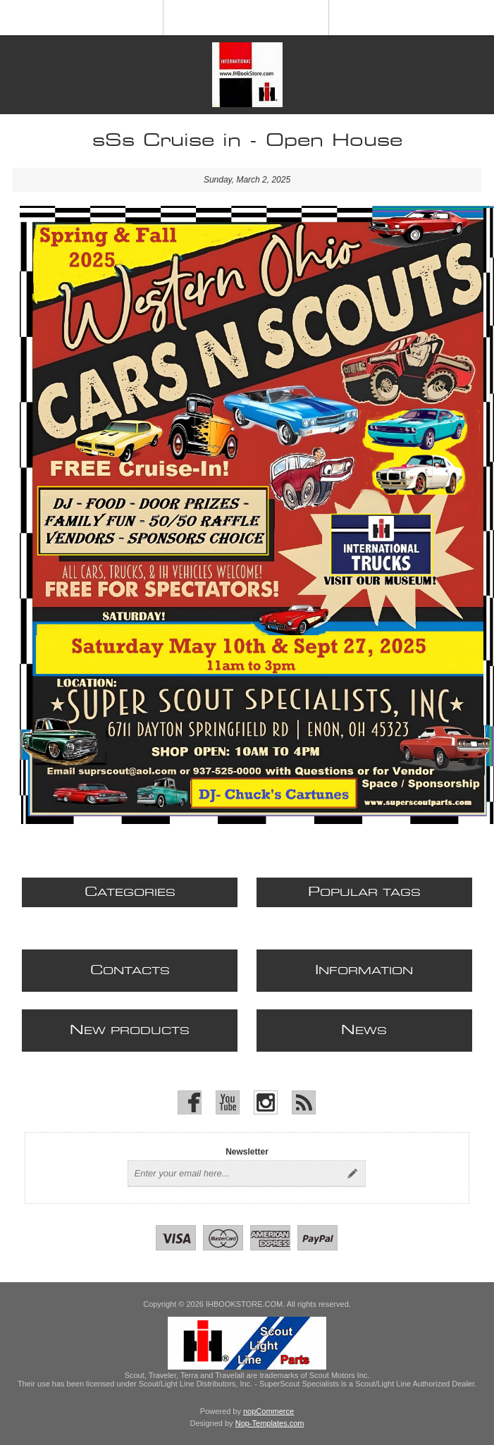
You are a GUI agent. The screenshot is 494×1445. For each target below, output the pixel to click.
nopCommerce (268, 1411)
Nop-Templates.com (269, 1423)
